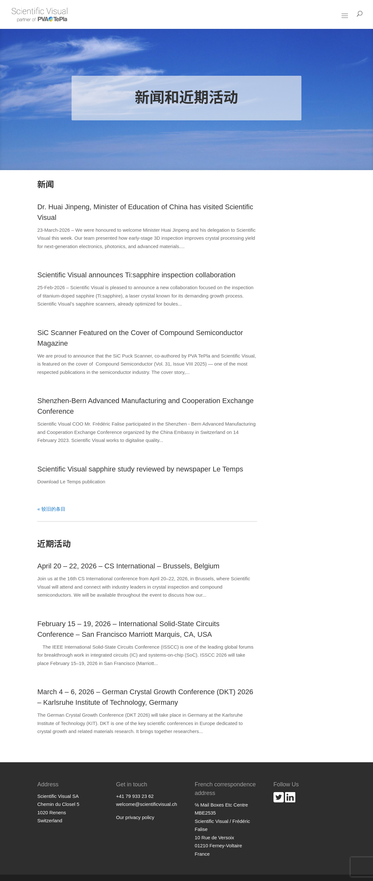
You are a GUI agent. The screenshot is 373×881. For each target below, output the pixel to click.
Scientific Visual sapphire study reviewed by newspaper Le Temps (140, 469)
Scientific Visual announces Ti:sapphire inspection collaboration (136, 275)
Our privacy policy (135, 817)
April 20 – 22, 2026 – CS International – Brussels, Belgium (128, 566)
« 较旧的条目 (51, 509)
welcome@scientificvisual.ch (146, 804)
